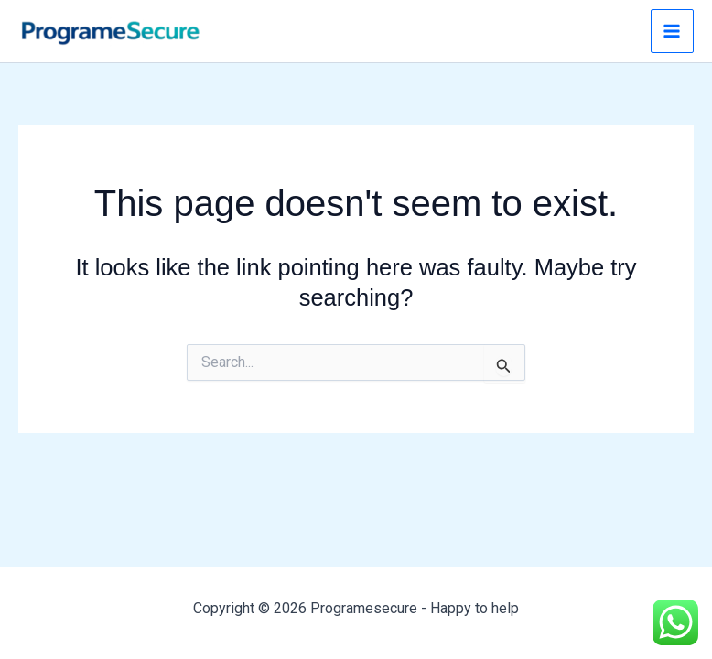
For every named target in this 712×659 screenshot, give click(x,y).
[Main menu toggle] (673, 31)
